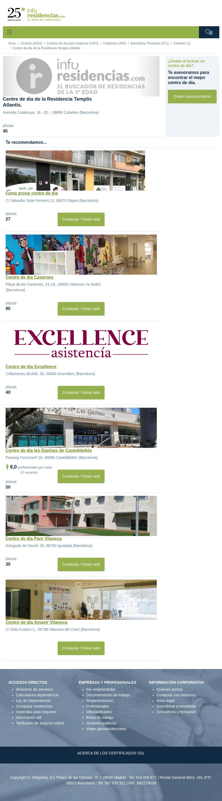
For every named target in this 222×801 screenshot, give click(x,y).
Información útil (29, 717)
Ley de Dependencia (33, 700)
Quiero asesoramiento (192, 96)
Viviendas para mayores (36, 712)
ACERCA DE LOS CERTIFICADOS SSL (111, 753)
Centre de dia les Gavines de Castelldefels (49, 450)
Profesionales (97, 706)
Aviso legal (166, 700)
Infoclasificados (99, 712)
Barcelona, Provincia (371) (149, 43)
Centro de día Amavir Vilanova (36, 622)
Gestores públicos (101, 723)
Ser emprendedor (101, 689)
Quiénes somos (170, 689)
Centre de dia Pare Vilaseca (34, 538)
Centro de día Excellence (31, 366)
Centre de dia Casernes (29, 277)
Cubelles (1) (182, 43)
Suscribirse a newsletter (177, 706)
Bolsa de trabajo (99, 717)
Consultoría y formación (176, 712)
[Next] (148, 76)
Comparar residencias (34, 706)
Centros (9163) (31, 43)
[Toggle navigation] (9, 32)
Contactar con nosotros (176, 695)
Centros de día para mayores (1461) (72, 43)
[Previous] (15, 76)
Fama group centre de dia (32, 193)
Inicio (12, 43)
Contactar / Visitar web (81, 219)
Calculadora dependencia (37, 695)
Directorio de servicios (34, 689)
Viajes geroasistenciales (106, 729)
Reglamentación (99, 700)
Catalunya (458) (114, 43)
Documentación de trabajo (108, 695)
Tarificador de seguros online (40, 723)
